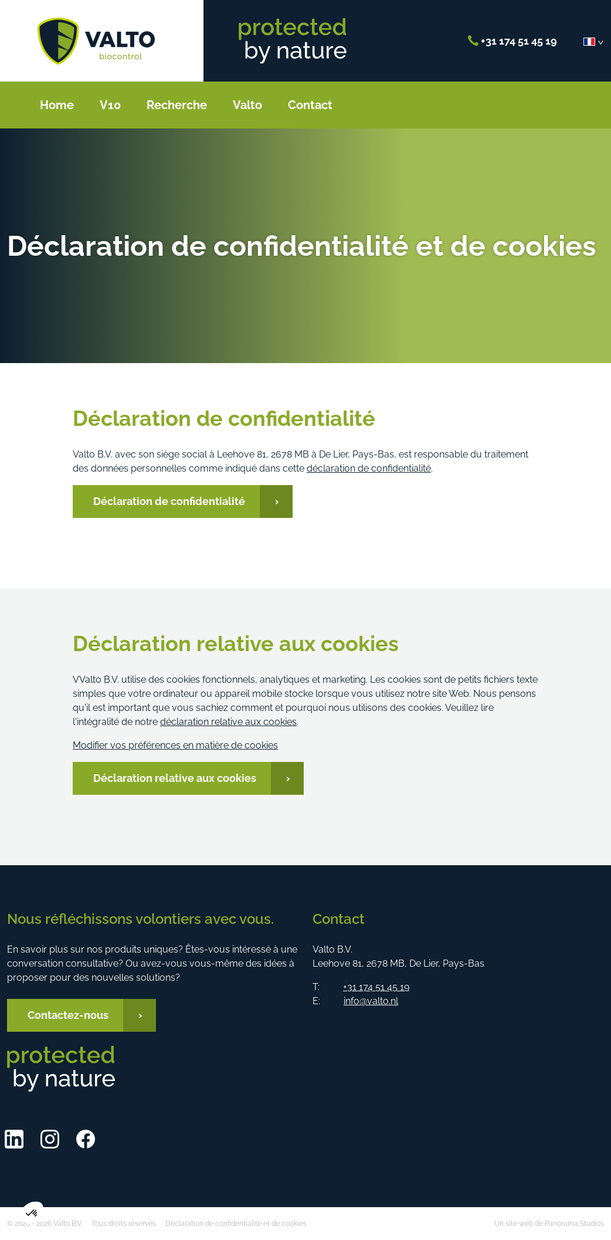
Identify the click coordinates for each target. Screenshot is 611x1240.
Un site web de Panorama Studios (549, 1223)
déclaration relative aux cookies (228, 721)
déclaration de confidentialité (369, 468)
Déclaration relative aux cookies (174, 778)
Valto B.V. (96, 41)
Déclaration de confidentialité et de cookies (236, 1223)
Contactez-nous (68, 1015)
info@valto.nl (371, 1001)
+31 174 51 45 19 (512, 41)
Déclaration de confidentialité (169, 501)
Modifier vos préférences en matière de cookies (175, 745)
